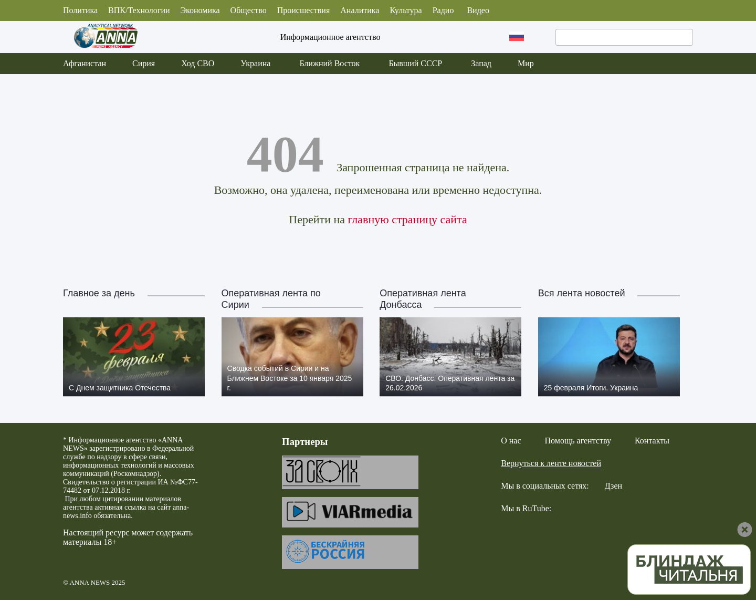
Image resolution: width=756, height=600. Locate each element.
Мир (526, 63)
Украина (255, 63)
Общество (248, 10)
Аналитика (359, 10)
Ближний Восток (329, 63)
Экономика (200, 10)
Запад (481, 63)
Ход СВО (197, 63)
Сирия (143, 63)
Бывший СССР (415, 63)
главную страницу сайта (407, 219)
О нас (511, 440)
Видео (478, 10)
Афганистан (84, 63)
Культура (406, 10)
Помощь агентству (578, 440)
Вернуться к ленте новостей (551, 463)
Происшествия (303, 10)
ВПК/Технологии (139, 10)
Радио (443, 10)
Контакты (652, 440)
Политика (80, 10)
